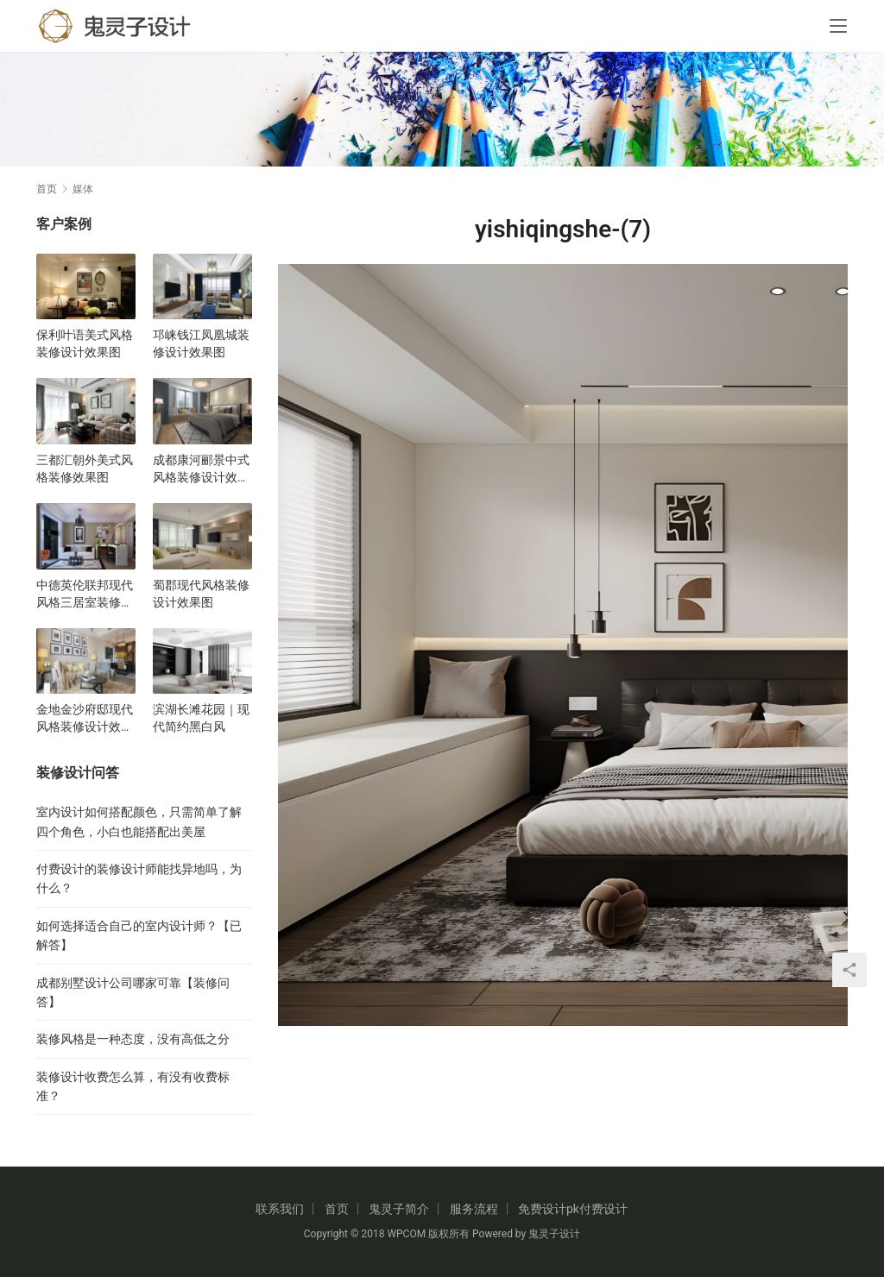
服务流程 (474, 1209)
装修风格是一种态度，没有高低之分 (133, 1039)
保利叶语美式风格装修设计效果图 (84, 343)
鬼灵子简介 (399, 1209)
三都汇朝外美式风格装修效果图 (84, 468)
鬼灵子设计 (554, 1234)
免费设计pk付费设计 (573, 1209)
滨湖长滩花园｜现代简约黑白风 (201, 717)
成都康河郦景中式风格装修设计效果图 (201, 469)
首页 (46, 189)
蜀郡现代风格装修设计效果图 (201, 593)
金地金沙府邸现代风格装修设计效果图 (84, 718)
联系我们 (280, 1209)
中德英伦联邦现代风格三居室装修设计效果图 (84, 594)
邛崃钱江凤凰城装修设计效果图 (201, 343)
